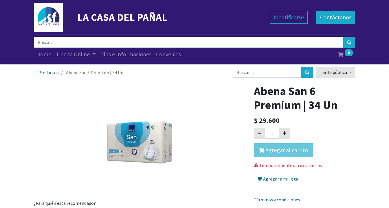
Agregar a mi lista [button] (278, 179)
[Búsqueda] (349, 42)
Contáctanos (335, 17)
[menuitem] (44, 54)
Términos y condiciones (277, 200)
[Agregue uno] (284, 133)
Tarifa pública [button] (334, 72)
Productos (48, 72)
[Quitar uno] (259, 133)
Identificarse (289, 17)
